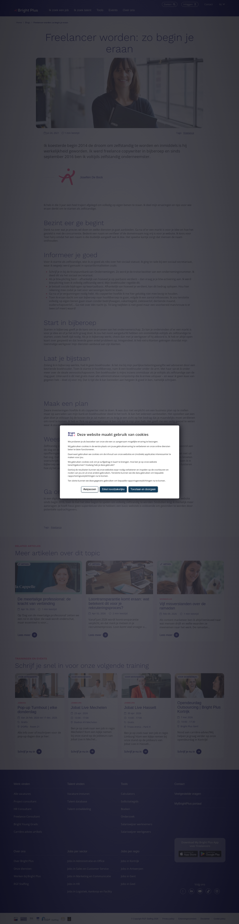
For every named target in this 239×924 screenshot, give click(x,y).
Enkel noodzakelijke (113, 489)
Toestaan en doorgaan (143, 489)
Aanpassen (89, 489)
